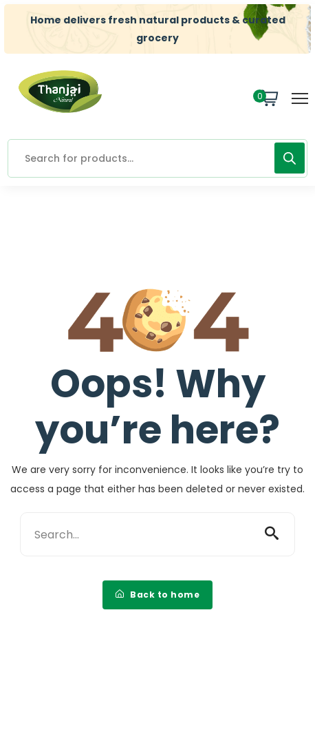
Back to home (157, 594)
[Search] (289, 158)
